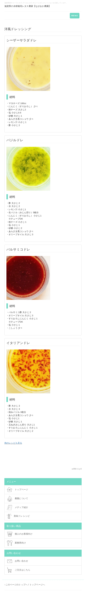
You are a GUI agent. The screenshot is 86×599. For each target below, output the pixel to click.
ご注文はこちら (18, 570)
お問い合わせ (17, 561)
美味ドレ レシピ (18, 516)
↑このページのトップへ (16, 584)
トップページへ (37, 584)
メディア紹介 (17, 507)
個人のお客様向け (19, 534)
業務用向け (16, 543)
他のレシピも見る (13, 443)
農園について (17, 499)
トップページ (17, 490)
